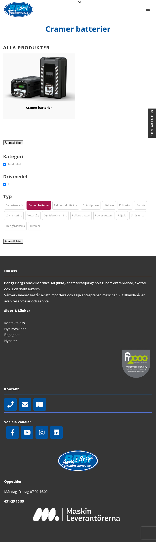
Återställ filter (13, 142)
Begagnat (12, 334)
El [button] (8, 184)
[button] (14, 205)
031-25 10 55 (14, 501)
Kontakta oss (14, 323)
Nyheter (10, 341)
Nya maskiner (15, 329)
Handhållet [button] (14, 164)
